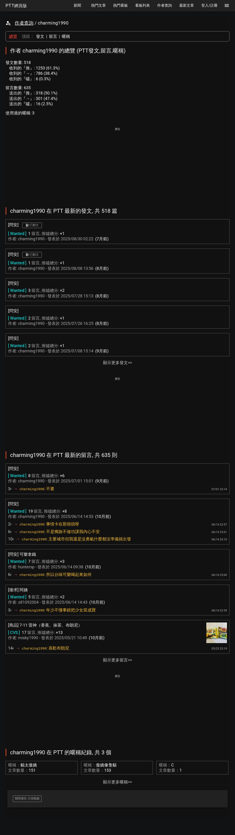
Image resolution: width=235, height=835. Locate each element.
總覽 (13, 36)
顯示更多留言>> (117, 660)
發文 (40, 36)
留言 (53, 36)
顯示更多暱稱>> (117, 782)
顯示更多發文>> (117, 362)
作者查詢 (24, 23)
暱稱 (66, 36)
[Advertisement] (117, 164)
